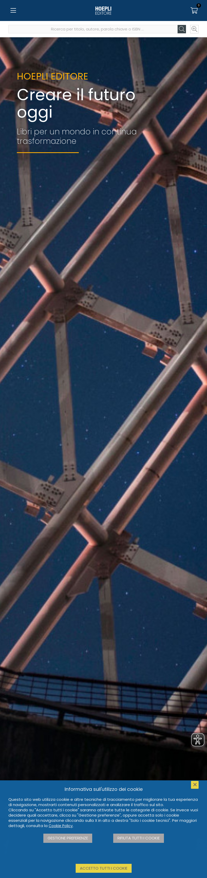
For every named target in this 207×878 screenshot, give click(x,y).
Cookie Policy (61, 825)
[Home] (103, 10)
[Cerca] (182, 29)
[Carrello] (194, 10)
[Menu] (13, 10)
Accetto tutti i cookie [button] (103, 868)
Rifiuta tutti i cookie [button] (138, 838)
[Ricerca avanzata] (194, 29)
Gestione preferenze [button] (68, 838)
